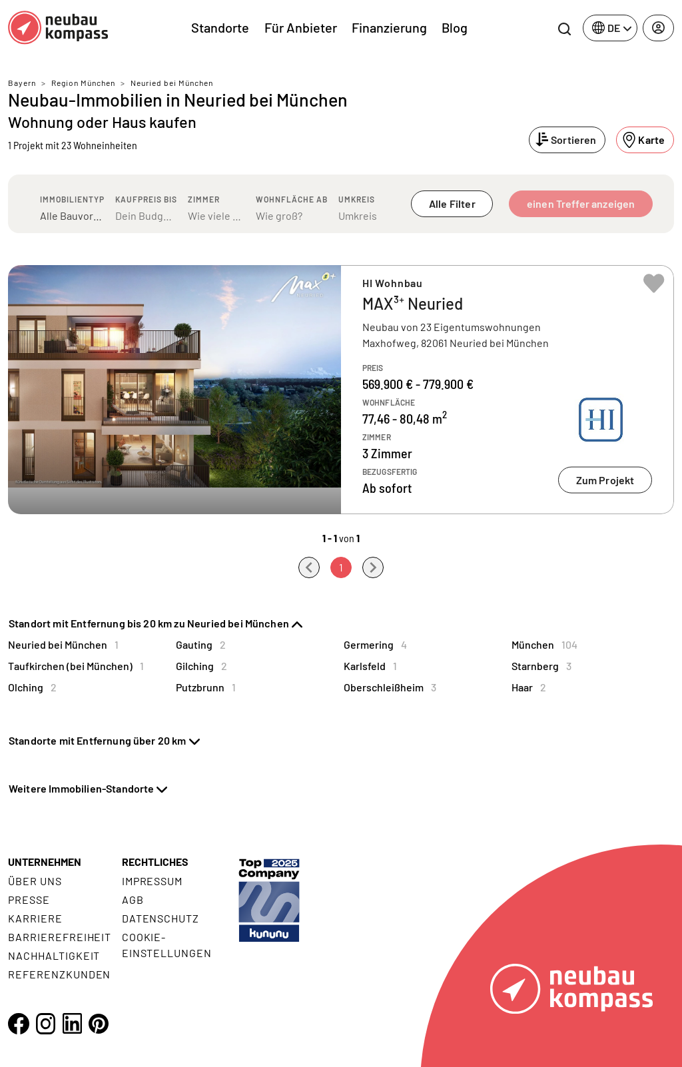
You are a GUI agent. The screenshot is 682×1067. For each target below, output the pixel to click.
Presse (29, 899)
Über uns (35, 881)
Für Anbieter (300, 27)
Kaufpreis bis (146, 199)
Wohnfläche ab (292, 199)
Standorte (220, 27)
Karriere (35, 918)
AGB (133, 899)
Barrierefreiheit (59, 936)
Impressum (152, 881)
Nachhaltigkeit (54, 955)
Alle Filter (452, 203)
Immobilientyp (72, 199)
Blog (455, 27)
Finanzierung (389, 27)
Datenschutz (161, 918)
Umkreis (356, 199)
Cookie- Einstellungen (167, 944)
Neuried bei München (172, 82)
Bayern (22, 82)
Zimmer (204, 199)
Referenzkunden (59, 974)
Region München (83, 82)
